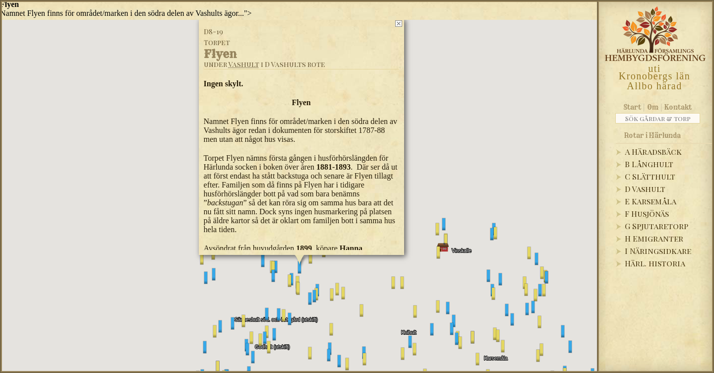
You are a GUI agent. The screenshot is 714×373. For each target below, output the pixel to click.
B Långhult (649, 164)
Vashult (244, 64)
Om (652, 107)
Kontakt (678, 107)
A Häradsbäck (653, 151)
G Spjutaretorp (656, 226)
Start (632, 107)
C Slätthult (650, 176)
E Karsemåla (650, 201)
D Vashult (645, 189)
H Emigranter (654, 238)
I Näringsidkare (658, 251)
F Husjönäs (647, 213)
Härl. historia (655, 263)
